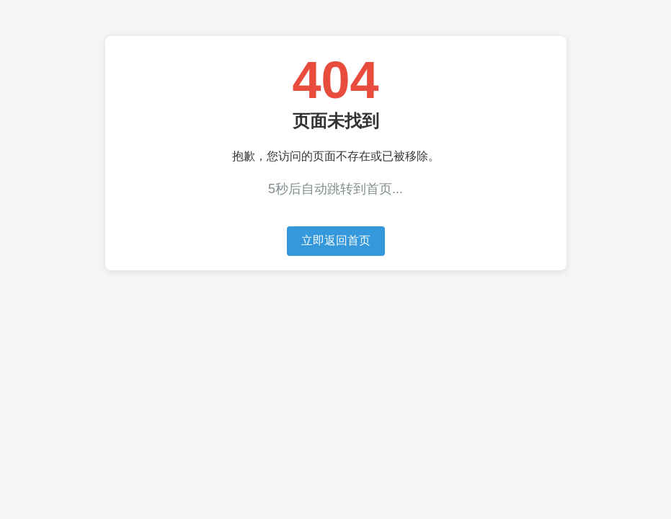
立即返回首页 (335, 240)
